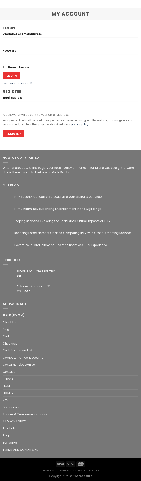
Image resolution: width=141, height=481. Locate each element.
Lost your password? (17, 83)
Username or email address (23, 34)
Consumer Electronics (19, 364)
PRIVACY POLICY (14, 421)
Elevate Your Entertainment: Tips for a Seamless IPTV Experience (60, 245)
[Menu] (5, 4)
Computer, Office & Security (23, 358)
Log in (11, 76)
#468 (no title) (14, 315)
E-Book (8, 379)
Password (10, 50)
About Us (9, 322)
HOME (7, 386)
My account (11, 407)
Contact (9, 372)
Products (9, 428)
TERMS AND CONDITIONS (20, 450)
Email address (13, 97)
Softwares (10, 442)
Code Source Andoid (17, 350)
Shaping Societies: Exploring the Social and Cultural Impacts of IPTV (62, 221)
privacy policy (79, 124)
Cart (6, 336)
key (5, 400)
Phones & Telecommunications (25, 414)
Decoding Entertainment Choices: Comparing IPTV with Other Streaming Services (72, 233)
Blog (6, 329)
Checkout (10, 343)
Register (13, 134)
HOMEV (8, 393)
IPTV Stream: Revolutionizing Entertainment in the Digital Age (57, 209)
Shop (6, 435)
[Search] (136, 4)
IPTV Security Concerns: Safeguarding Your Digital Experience (58, 196)
